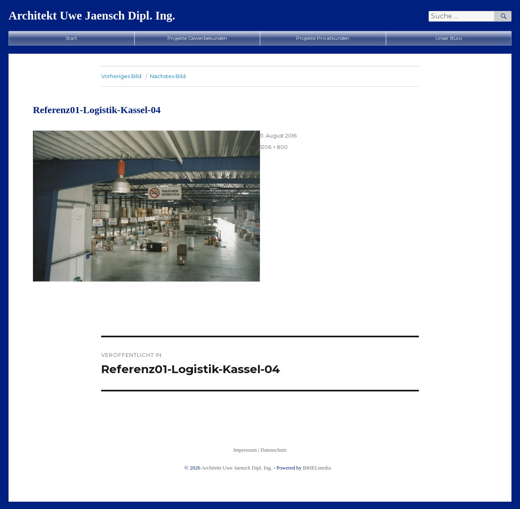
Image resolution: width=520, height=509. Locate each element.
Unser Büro (449, 38)
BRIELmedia (317, 468)
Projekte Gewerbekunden (197, 38)
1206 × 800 (274, 147)
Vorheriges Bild (121, 76)
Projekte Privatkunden (322, 38)
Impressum (245, 450)
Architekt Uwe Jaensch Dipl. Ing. (92, 15)
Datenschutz (273, 450)
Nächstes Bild (168, 76)
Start (71, 38)
